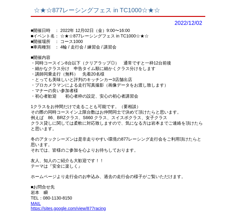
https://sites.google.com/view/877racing (68, 208)
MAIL (36, 203)
